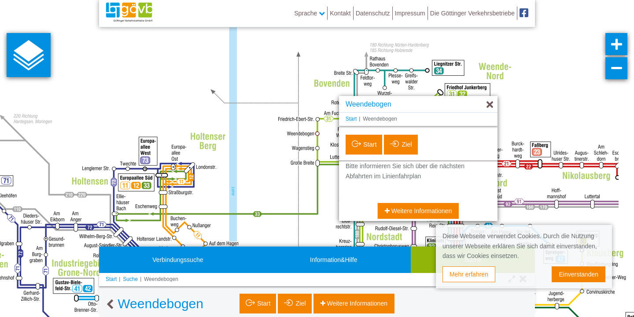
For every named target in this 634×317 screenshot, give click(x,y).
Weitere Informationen (421, 210)
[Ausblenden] (490, 105)
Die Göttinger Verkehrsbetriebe (472, 13)
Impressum (410, 13)
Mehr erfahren (469, 274)
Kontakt (340, 13)
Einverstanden (578, 274)
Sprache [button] (309, 13)
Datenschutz (373, 13)
